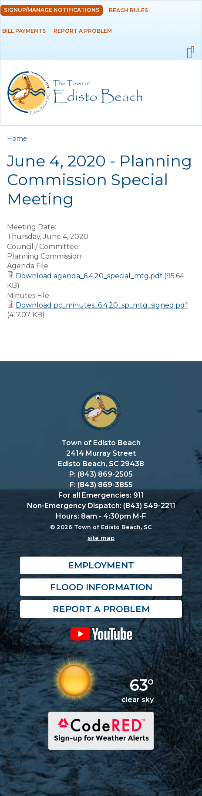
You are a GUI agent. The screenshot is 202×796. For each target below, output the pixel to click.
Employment (101, 565)
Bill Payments (24, 31)
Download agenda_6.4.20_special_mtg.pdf (89, 276)
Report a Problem (83, 31)
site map (101, 537)
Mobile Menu (189, 53)
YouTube (101, 633)
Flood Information (101, 587)
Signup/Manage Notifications (51, 10)
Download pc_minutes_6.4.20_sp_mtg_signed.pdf (102, 305)
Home (17, 138)
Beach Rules (128, 10)
